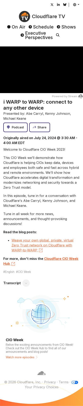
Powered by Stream (67, 96)
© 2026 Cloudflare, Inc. (22, 382)
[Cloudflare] (42, 377)
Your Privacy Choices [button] (41, 387)
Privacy (50, 382)
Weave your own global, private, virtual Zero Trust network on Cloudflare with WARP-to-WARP (42, 245)
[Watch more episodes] (41, 327)
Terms (64, 382)
